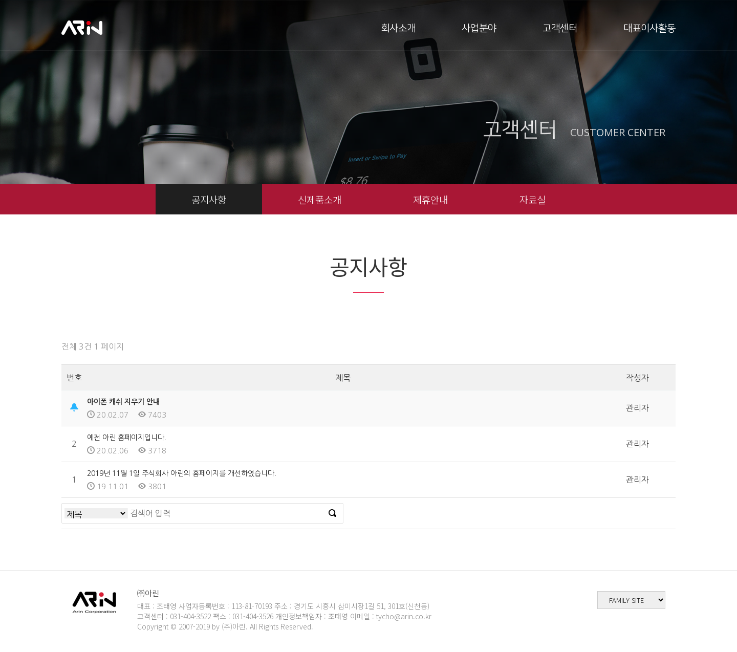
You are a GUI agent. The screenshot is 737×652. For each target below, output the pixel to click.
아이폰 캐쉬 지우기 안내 (123, 401)
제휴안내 (430, 199)
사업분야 (479, 28)
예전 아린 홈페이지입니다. (126, 437)
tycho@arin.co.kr (403, 616)
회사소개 (398, 28)
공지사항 (208, 199)
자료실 (532, 199)
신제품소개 (319, 199)
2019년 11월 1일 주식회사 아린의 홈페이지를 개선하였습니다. (181, 473)
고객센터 (560, 28)
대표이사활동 (649, 28)
